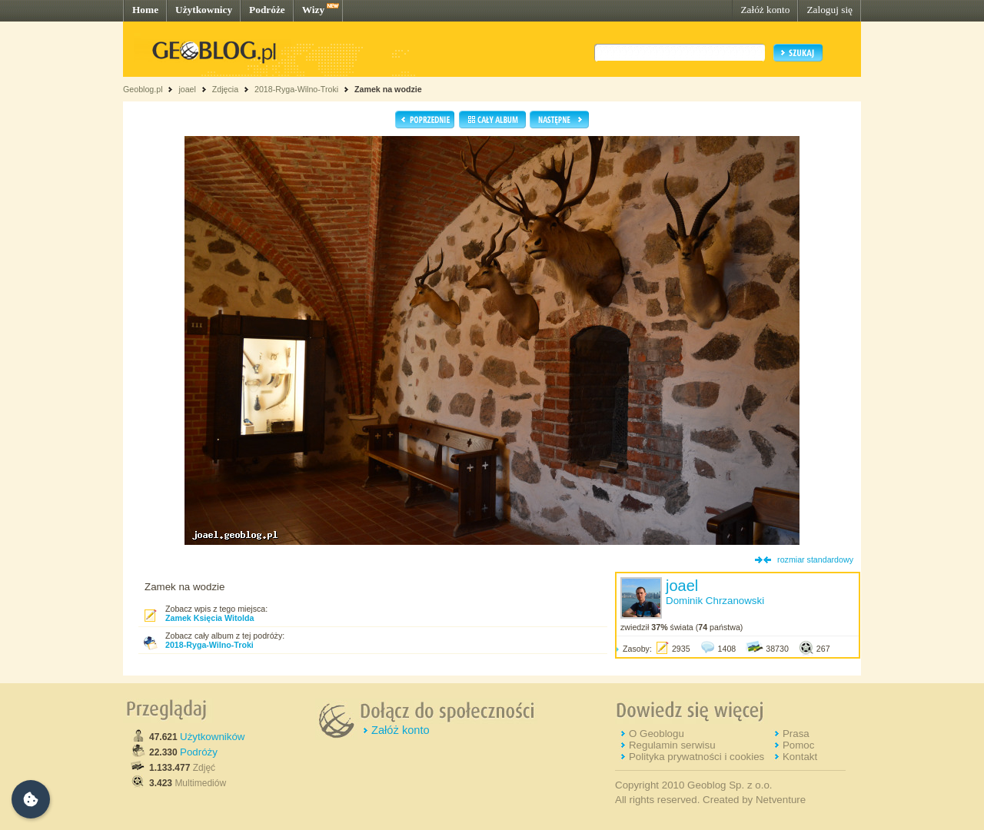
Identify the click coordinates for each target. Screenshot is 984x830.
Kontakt (800, 756)
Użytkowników (212, 736)
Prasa (796, 733)
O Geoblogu (656, 733)
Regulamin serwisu (672, 745)
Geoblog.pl (143, 89)
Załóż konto (765, 9)
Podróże (267, 9)
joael (187, 89)
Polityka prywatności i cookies (696, 756)
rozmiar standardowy (815, 559)
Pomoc (798, 745)
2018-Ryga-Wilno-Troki (296, 89)
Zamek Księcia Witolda (209, 617)
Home (145, 9)
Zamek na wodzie (388, 89)
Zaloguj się (829, 9)
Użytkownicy (203, 9)
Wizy (313, 9)
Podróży (199, 752)
